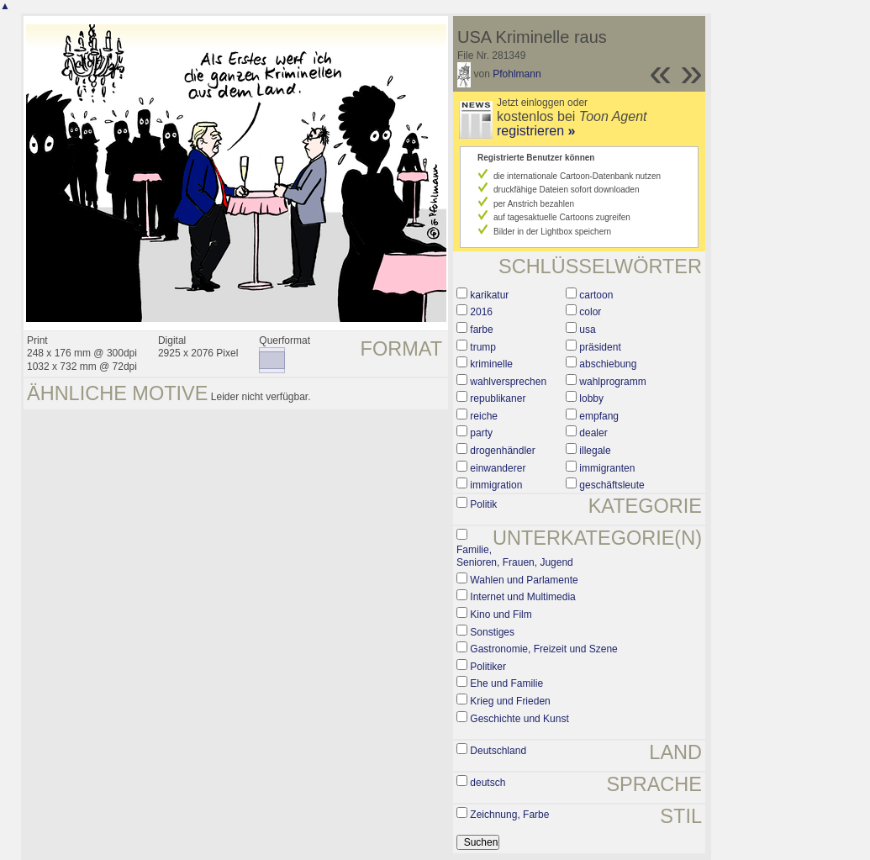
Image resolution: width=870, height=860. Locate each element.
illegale (594, 450)
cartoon (596, 295)
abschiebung (607, 364)
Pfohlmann (516, 74)
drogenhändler (502, 450)
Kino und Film (500, 614)
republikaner (497, 398)
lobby (591, 398)
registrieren (536, 131)
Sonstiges (492, 632)
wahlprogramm (612, 382)
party (481, 433)
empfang (599, 416)
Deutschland (498, 751)
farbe (481, 329)
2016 (481, 312)
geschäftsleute (611, 485)
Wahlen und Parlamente (523, 580)
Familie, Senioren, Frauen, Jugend (514, 556)
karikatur (489, 295)
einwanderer (497, 468)
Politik (483, 504)
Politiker (488, 667)
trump (483, 347)
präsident (599, 347)
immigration (496, 485)
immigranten (607, 468)
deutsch (487, 783)
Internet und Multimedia (522, 597)
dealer (593, 433)
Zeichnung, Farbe (509, 814)
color (590, 312)
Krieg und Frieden (510, 701)
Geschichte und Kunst (519, 719)
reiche (484, 416)
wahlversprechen (508, 382)
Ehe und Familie (506, 683)
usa (587, 329)
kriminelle (491, 364)
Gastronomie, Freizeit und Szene (543, 649)
